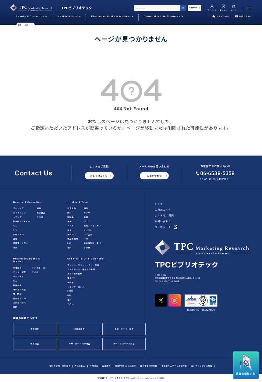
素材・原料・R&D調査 (79, 343)
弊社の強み (80, 366)
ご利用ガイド (163, 209)
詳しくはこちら (99, 175)
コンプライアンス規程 (201, 366)
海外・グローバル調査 (124, 343)
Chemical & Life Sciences (85, 258)
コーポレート (220, 16)
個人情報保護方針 (148, 366)
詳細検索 (194, 7)
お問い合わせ (243, 16)
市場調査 (34, 329)
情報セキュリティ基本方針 (174, 366)
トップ (159, 203)
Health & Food (77, 202)
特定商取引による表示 (125, 366)
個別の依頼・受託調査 (60, 366)
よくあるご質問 (164, 215)
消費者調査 (79, 329)
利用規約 (94, 366)
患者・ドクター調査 (124, 329)
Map (197, 278)
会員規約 (106, 366)
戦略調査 (34, 343)
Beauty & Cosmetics (27, 202)
